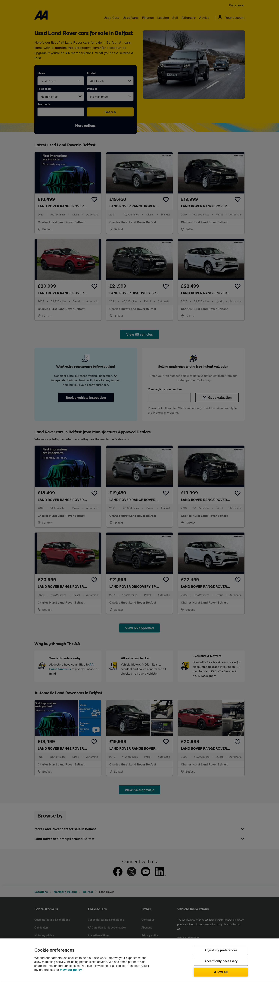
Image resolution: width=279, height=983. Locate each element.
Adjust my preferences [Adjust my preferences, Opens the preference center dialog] (220, 950)
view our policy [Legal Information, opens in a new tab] (71, 969)
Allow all (221, 972)
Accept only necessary (220, 961)
